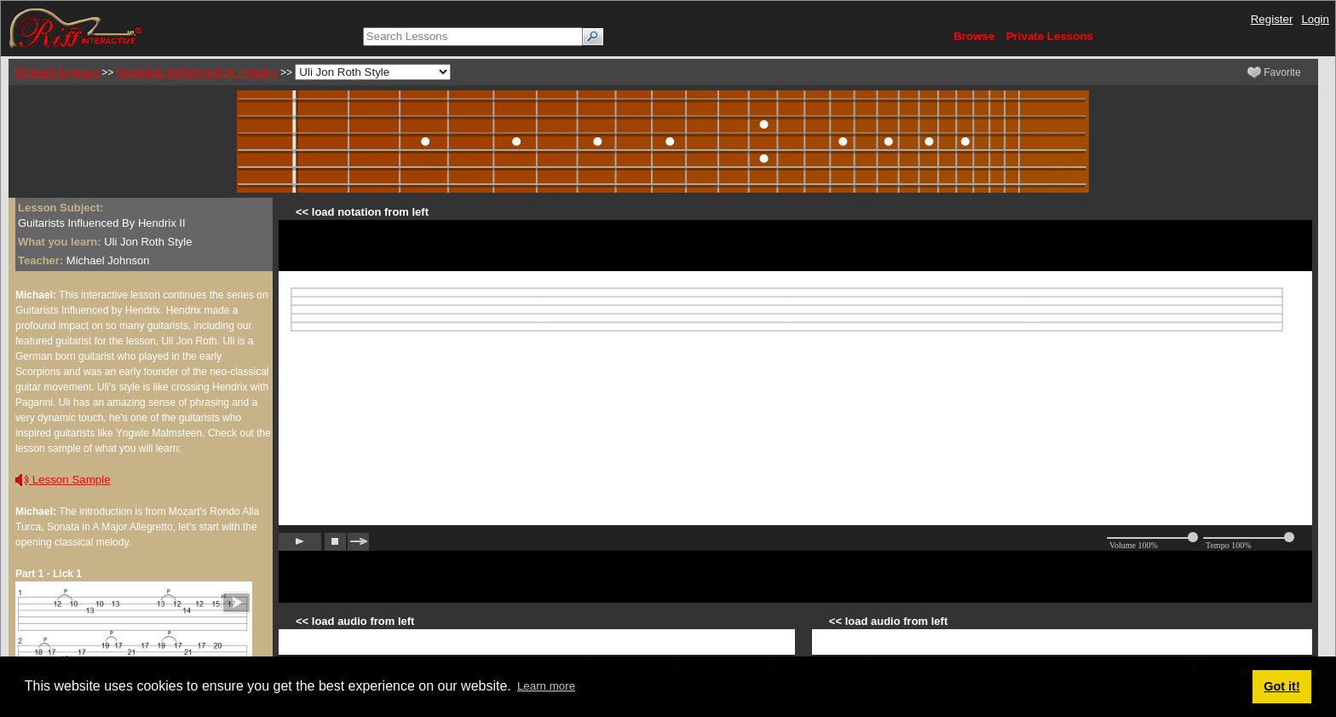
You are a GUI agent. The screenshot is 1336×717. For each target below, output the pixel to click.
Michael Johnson (56, 72)
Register (1272, 19)
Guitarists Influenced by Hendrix (197, 72)
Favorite (1274, 72)
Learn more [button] (546, 685)
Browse (973, 36)
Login (1315, 19)
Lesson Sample (63, 479)
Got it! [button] (1281, 686)
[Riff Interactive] (76, 27)
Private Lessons (1049, 36)
